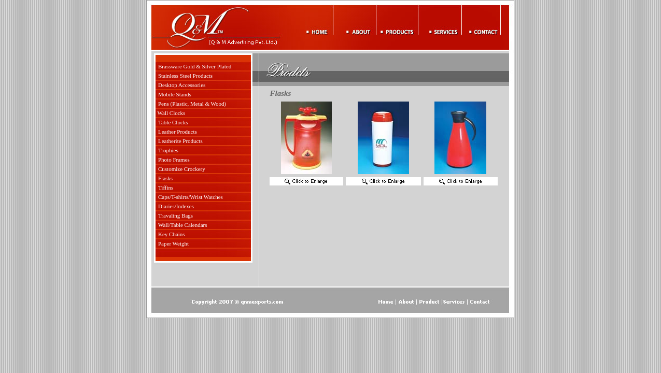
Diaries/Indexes (176, 206)
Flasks (165, 178)
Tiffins (165, 187)
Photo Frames (174, 159)
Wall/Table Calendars (182, 225)
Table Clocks (173, 122)
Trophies (168, 150)
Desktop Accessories (181, 85)
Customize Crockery (181, 169)
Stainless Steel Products (185, 76)
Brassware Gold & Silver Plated (194, 66)
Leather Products (177, 131)
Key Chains (171, 234)
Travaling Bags (175, 215)
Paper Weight (173, 243)
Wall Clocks (172, 113)
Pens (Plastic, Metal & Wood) (192, 104)
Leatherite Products (180, 141)
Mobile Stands (174, 94)
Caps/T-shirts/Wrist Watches (190, 197)
